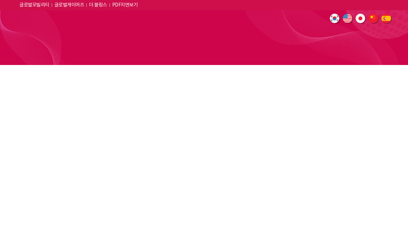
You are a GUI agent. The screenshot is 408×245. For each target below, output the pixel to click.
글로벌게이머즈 (69, 5)
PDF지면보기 (125, 5)
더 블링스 (98, 5)
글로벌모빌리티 (34, 5)
